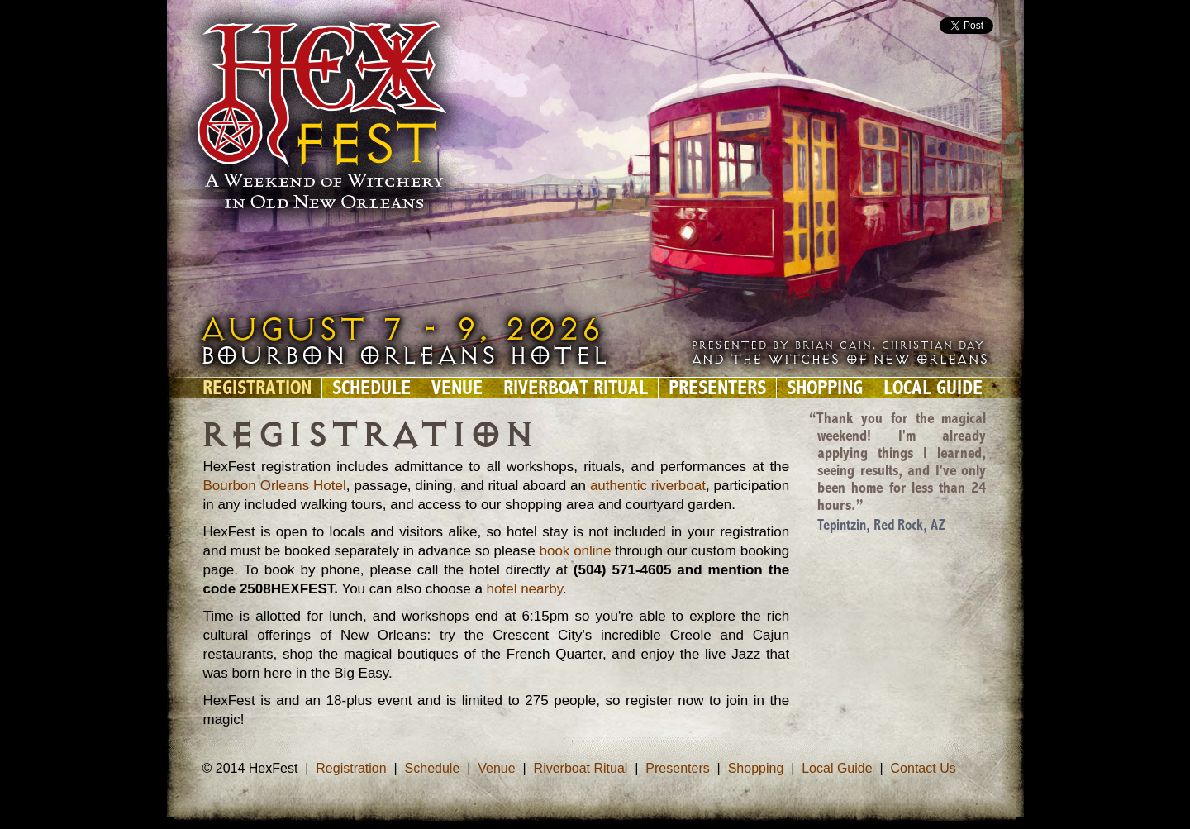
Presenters (717, 388)
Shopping (825, 388)
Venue (457, 388)
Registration (257, 388)
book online (575, 551)
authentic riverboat (648, 485)
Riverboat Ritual (575, 388)
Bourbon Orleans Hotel (274, 485)
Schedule (371, 388)
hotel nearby (523, 589)
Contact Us (923, 768)
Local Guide (933, 388)
